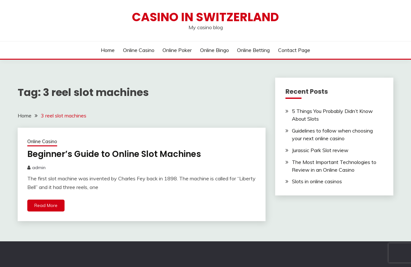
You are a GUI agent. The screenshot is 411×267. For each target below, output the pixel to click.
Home (108, 50)
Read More (45, 205)
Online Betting (253, 50)
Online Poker (177, 50)
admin (39, 167)
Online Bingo (214, 50)
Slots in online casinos (317, 181)
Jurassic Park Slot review (320, 150)
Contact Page (294, 50)
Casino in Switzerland (205, 17)
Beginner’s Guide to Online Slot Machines (114, 154)
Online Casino (138, 50)
